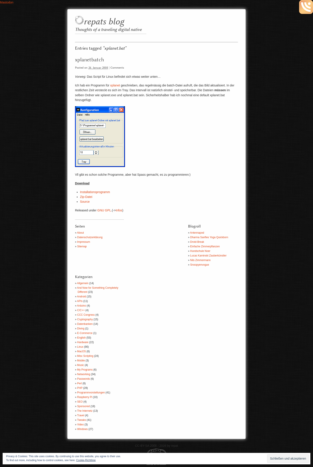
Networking (83, 374)
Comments (117, 67)
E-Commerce (85, 333)
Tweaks (81, 419)
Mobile (81, 360)
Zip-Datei (86, 197)
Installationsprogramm (95, 192)
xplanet (115, 85)
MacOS (81, 351)
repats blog (104, 22)
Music (80, 365)
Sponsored (83, 406)
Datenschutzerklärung (90, 237)
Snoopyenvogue (199, 264)
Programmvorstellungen (91, 392)
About (80, 232)
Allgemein (82, 283)
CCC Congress (86, 314)
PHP (79, 387)
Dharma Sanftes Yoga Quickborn (209, 237)
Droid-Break (197, 241)
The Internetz (85, 410)
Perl (79, 383)
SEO (80, 401)
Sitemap (82, 246)
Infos (119, 210)
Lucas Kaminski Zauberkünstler (208, 255)
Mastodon (6, 2)
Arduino (81, 305)
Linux (80, 346)
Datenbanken (85, 323)
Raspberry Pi (84, 397)
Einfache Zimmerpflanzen (205, 246)
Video (80, 424)
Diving (80, 328)
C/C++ (81, 310)
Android (81, 296)
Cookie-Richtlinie (86, 460)
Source (85, 201)
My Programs (85, 369)
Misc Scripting (85, 355)
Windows (82, 429)
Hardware (82, 342)
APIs (79, 301)
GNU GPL (104, 210)
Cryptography (85, 319)
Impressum (83, 241)
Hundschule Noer (200, 251)
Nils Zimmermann (200, 260)
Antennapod (197, 232)
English (81, 337)
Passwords (83, 378)
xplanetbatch (89, 60)
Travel (80, 415)
